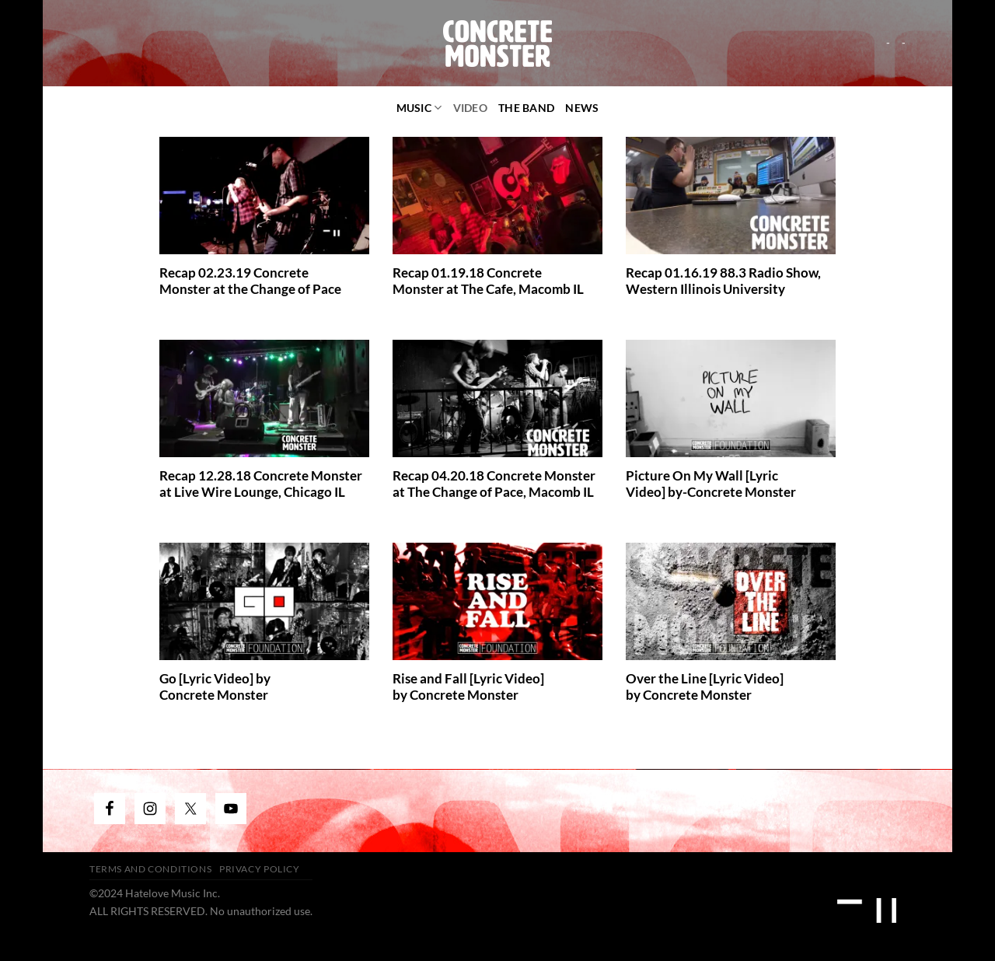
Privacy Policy (259, 869)
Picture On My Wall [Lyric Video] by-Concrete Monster (711, 484)
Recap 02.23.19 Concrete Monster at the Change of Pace (250, 281)
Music (419, 107)
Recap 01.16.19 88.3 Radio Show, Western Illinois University (723, 281)
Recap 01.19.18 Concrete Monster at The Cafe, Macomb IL (488, 281)
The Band (526, 107)
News (582, 107)
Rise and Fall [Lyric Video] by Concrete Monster (468, 687)
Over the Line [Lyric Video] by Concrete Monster (705, 687)
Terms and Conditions (150, 869)
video (470, 107)
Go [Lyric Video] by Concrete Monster (215, 687)
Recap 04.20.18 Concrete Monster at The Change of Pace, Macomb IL (494, 484)
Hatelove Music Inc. (172, 893)
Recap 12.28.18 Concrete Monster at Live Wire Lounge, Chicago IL (260, 484)
